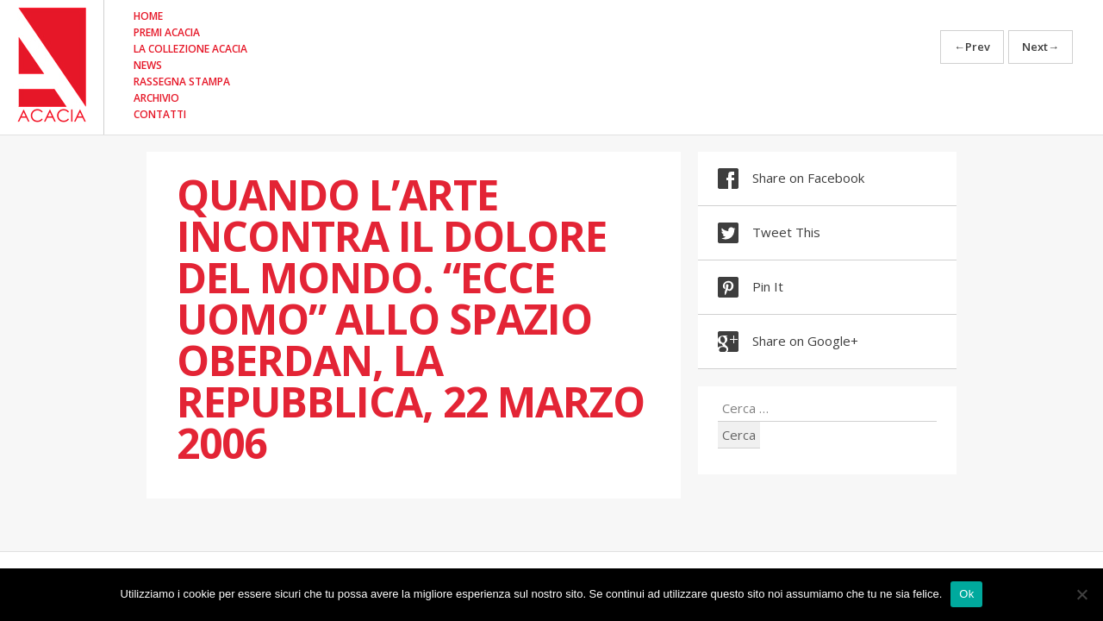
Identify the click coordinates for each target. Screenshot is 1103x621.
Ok (966, 593)
